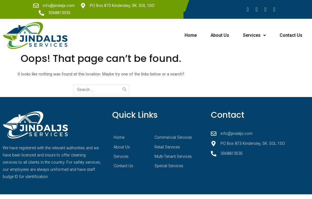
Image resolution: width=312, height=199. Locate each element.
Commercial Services (173, 137)
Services (254, 35)
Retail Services (167, 147)
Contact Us (291, 35)
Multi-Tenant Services (173, 156)
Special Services (168, 166)
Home (191, 35)
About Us (220, 35)
